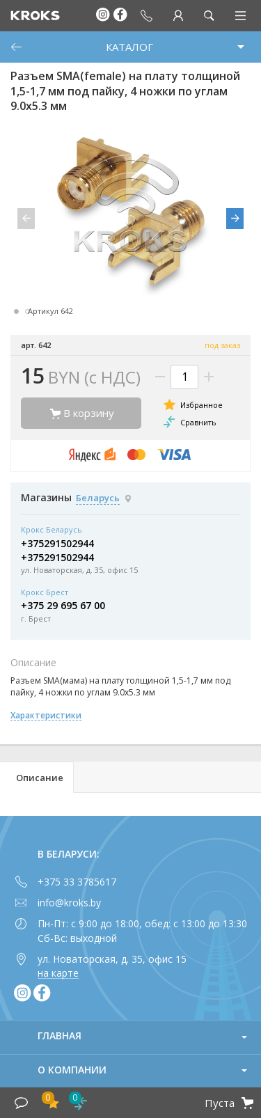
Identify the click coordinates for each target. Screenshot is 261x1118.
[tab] (37, 777)
